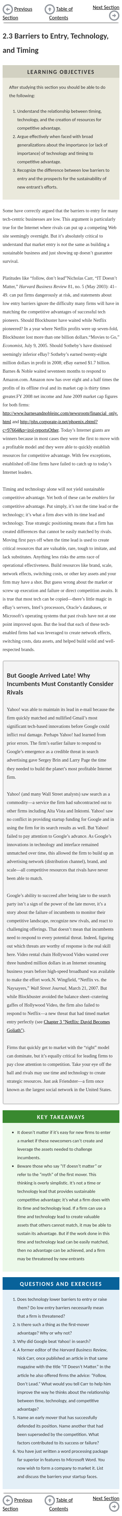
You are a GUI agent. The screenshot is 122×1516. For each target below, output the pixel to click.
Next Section (106, 7)
